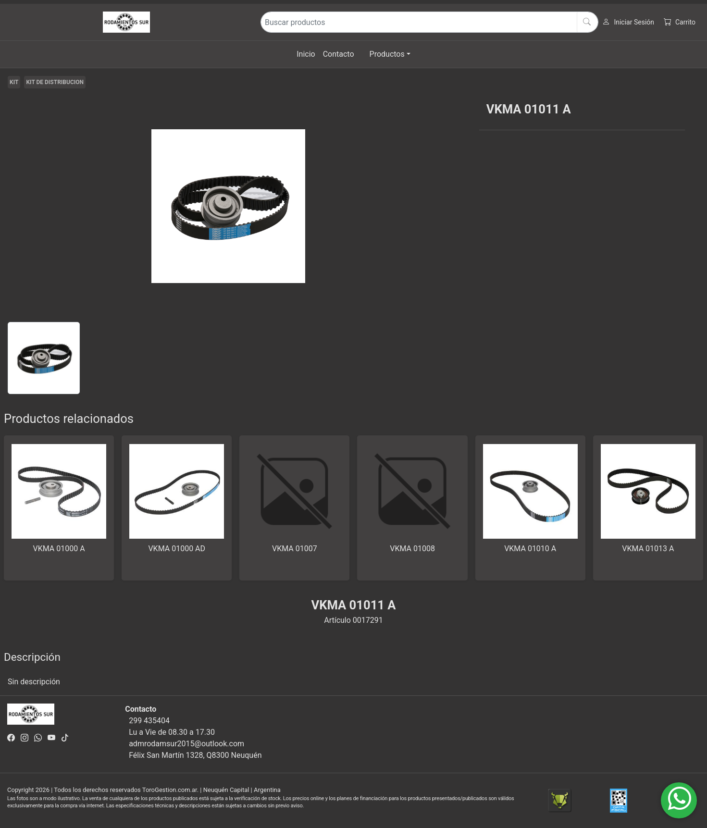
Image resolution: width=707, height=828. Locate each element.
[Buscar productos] (429, 22)
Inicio (306, 54)
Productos (387, 54)
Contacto (338, 54)
